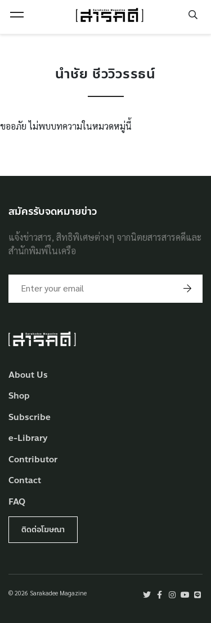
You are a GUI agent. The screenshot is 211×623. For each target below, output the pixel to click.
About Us (28, 375)
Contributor (32, 459)
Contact (24, 480)
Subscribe (29, 417)
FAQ (16, 502)
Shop (19, 396)
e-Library (28, 438)
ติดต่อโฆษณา (43, 530)
